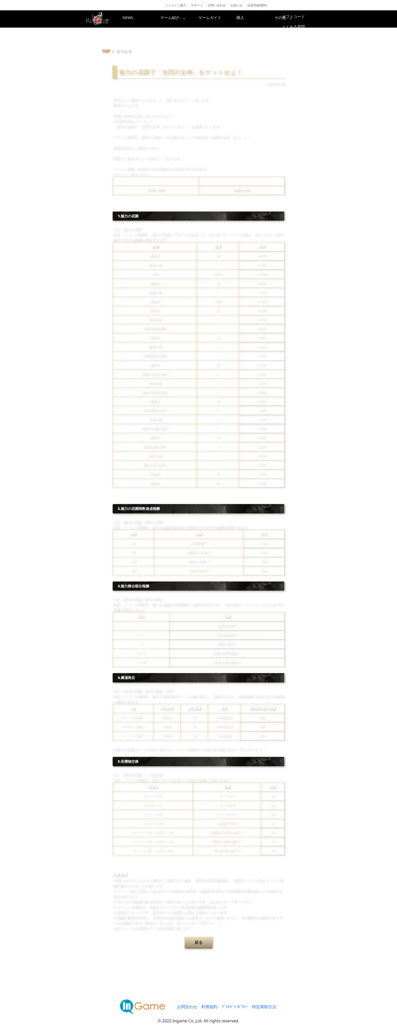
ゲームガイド (217, 19)
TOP (106, 51)
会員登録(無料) (257, 5)
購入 (258, 19)
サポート (197, 5)
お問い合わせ (217, 5)
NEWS (136, 19)
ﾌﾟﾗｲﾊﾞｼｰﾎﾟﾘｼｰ (235, 1006)
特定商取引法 (264, 1006)
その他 (298, 19)
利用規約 (209, 1006)
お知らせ (236, 5)
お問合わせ (187, 1006)
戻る (198, 942)
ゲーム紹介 (177, 19)
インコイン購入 (175, 5)
